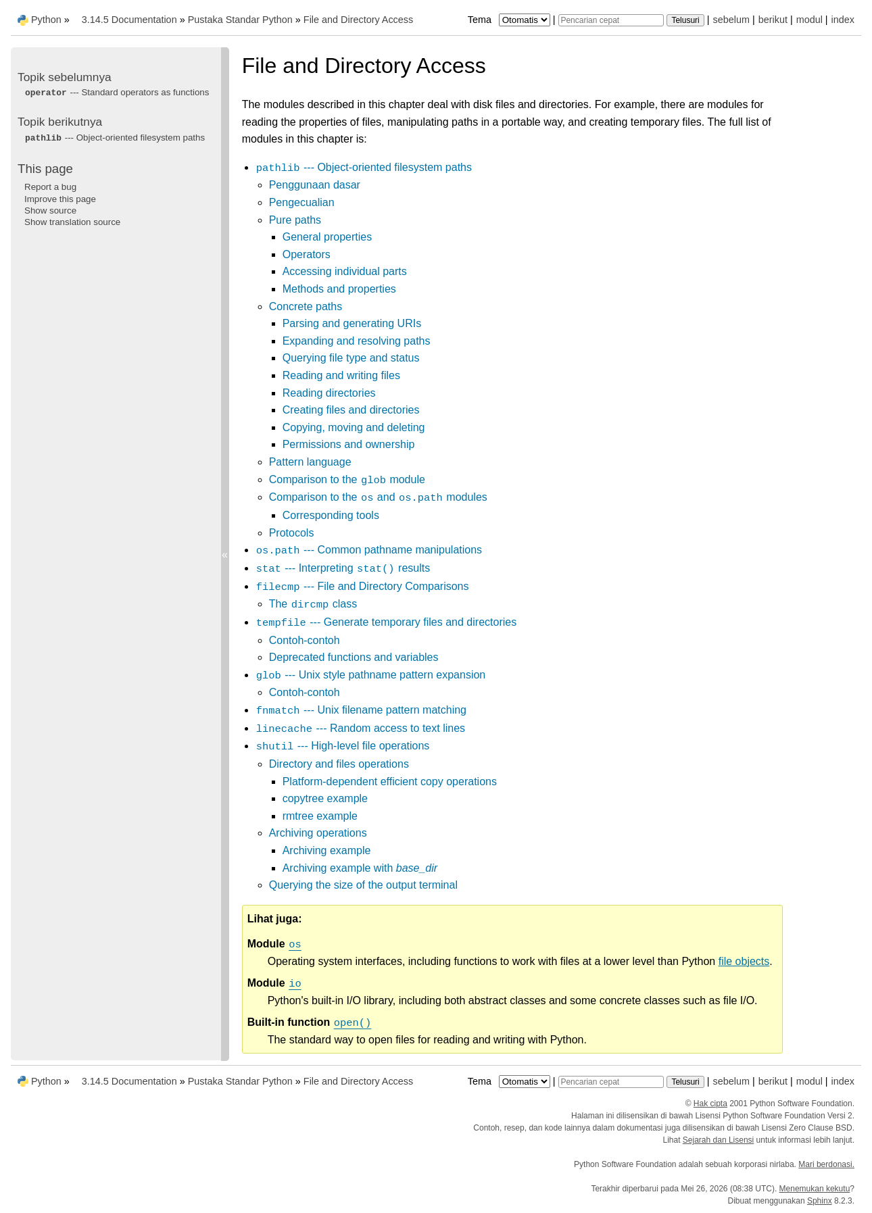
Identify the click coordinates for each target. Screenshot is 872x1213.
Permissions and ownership (349, 444)
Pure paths (295, 220)
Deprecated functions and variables (354, 657)
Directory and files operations (339, 764)
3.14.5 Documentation (129, 19)
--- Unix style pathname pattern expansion (371, 674)
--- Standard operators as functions (116, 92)
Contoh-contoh (304, 640)
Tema (510, 19)
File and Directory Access (358, 19)
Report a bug (50, 187)
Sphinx (819, 1201)
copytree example (325, 798)
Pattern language (310, 462)
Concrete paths (306, 306)
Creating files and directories (351, 410)
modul (809, 19)
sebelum (731, 19)
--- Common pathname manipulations (369, 549)
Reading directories (329, 393)
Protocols (291, 533)
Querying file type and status (351, 358)
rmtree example (320, 816)
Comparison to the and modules (378, 497)
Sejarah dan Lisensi (718, 1140)
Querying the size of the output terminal (363, 885)
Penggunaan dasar (314, 185)
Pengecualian (302, 202)
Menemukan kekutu (814, 1188)
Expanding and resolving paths (357, 341)
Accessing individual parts (345, 271)
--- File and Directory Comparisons (362, 586)
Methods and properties (339, 289)
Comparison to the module (347, 479)
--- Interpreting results (343, 568)
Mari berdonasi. (826, 1164)
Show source (50, 210)
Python (46, 19)
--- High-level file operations (343, 745)
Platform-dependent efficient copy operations (390, 781)
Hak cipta (710, 1103)
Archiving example (327, 850)
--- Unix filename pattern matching (361, 710)
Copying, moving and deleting (354, 427)
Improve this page (60, 199)
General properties (327, 237)
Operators (307, 254)
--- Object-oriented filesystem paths (364, 167)
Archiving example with (360, 868)
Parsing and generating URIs (352, 323)
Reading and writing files (341, 375)
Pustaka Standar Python (240, 19)
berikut (773, 19)
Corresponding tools (331, 515)
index (842, 19)
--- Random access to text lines (360, 728)
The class (313, 604)
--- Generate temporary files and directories (386, 622)
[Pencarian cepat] (611, 20)
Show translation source (72, 222)
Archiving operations (318, 833)
